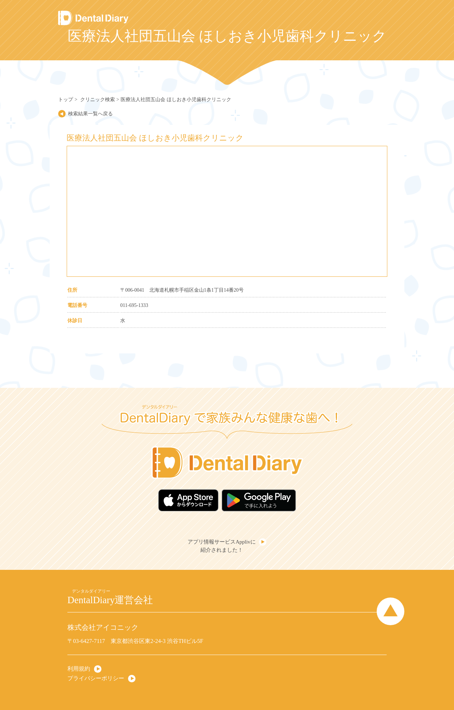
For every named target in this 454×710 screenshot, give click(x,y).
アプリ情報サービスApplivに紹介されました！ (222, 546)
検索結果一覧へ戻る (90, 113)
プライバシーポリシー (95, 678)
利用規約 (78, 669)
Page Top (390, 611)
